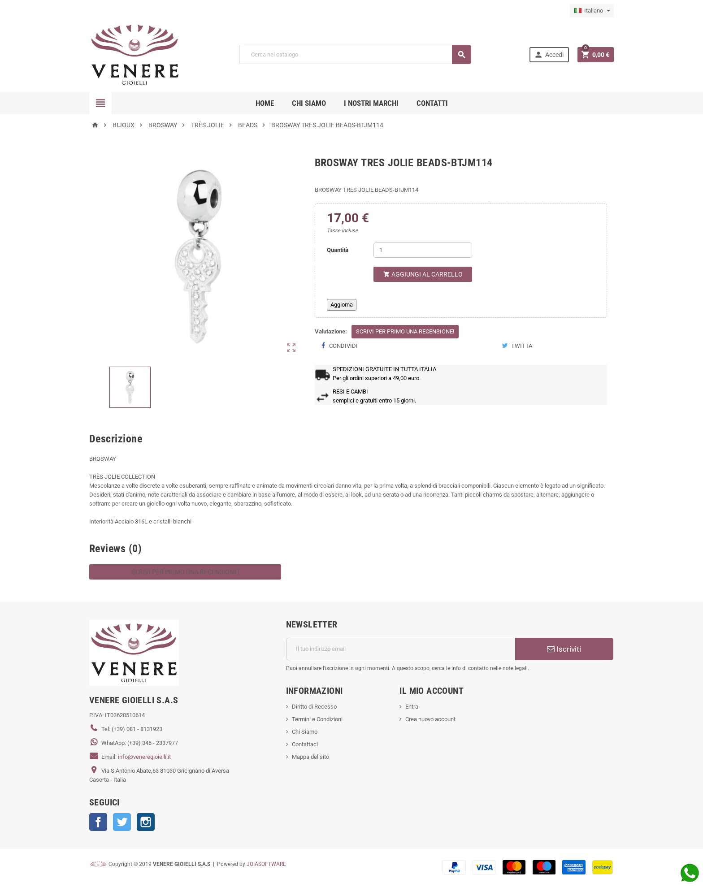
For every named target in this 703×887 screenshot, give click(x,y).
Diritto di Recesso (314, 706)
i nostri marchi (371, 103)
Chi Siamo (304, 731)
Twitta (517, 345)
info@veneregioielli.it (144, 756)
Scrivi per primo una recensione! (405, 331)
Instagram (146, 822)
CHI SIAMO (309, 103)
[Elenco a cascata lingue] (592, 10)
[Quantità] (422, 250)
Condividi (339, 345)
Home (265, 103)
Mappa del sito (310, 756)
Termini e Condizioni (317, 719)
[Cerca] (355, 54)
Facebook (98, 822)
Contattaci (305, 744)
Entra (411, 706)
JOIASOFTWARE (266, 864)
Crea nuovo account (430, 719)
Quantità (337, 250)
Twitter (122, 822)
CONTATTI (432, 103)
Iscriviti (564, 649)
